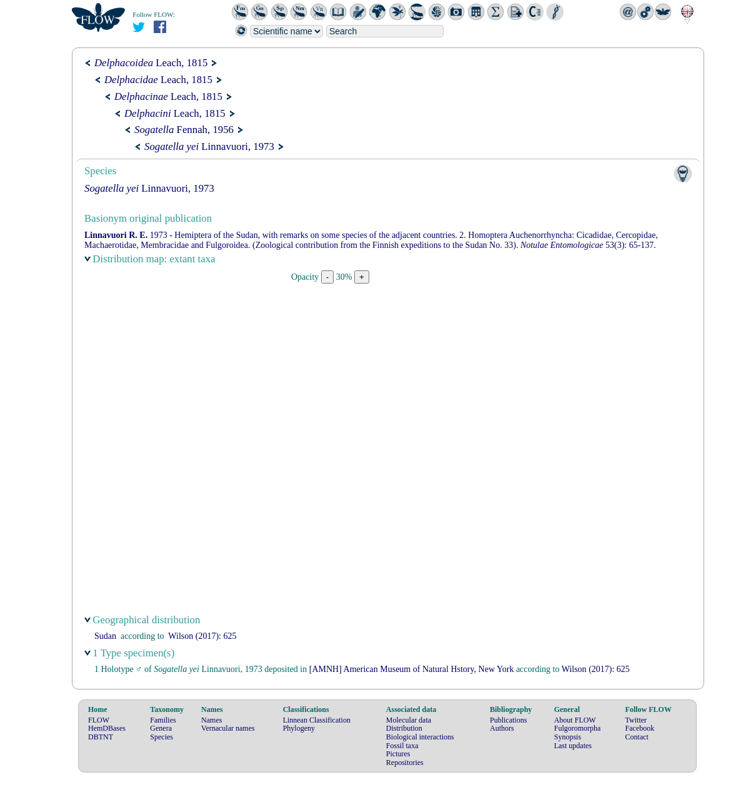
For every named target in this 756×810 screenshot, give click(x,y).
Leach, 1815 (150, 63)
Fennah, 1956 (184, 130)
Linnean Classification (317, 720)
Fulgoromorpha (577, 728)
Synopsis (567, 737)
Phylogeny (299, 728)
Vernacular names (228, 728)
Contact (637, 737)
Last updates (573, 745)
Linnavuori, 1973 (209, 146)
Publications (508, 720)
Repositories (405, 762)
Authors (502, 728)
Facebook (640, 728)
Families (163, 720)
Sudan (105, 636)
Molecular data (408, 720)
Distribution (404, 728)
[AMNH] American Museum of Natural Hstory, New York (411, 669)
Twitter (636, 720)
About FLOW (575, 720)
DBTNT (100, 737)
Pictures (398, 753)
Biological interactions (420, 737)
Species (161, 737)
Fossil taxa (402, 745)
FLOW (98, 720)
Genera (161, 728)
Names (211, 720)
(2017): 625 (202, 636)
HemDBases (107, 728)
